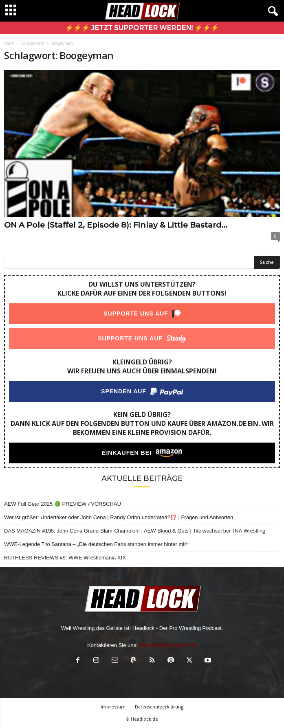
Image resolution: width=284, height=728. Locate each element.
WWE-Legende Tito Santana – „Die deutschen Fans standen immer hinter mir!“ (96, 544)
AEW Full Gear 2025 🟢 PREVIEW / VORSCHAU (62, 504)
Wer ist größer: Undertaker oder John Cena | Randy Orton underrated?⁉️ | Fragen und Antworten (118, 517)
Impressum (113, 707)
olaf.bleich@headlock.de (168, 645)
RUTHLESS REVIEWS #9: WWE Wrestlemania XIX (65, 558)
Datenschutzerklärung (159, 707)
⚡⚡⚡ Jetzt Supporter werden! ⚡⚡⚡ (142, 28)
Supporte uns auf (135, 313)
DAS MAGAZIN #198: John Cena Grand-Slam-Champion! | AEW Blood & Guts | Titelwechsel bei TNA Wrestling (134, 531)
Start (8, 43)
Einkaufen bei (127, 453)
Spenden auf (123, 391)
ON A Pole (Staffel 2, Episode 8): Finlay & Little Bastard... (115, 225)
